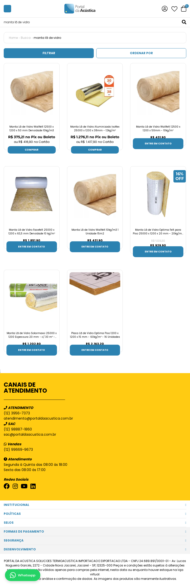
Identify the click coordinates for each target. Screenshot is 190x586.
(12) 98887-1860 (18, 429)
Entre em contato (158, 143)
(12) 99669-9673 (18, 449)
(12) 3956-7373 (17, 413)
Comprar (31, 150)
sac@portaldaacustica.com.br (30, 434)
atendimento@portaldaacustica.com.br (38, 418)
